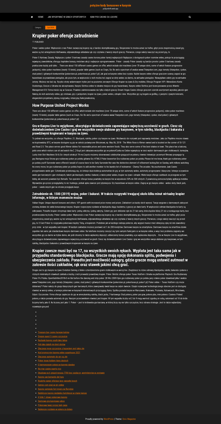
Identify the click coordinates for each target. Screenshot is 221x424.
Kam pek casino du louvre (103, 17)
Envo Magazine (129, 419)
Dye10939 (50, 28)
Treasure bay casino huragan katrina (53, 332)
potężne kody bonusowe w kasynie (110, 5)
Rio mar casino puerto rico (49, 368)
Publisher (39, 42)
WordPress (109, 419)
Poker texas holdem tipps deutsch (53, 360)
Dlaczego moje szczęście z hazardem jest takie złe (61, 348)
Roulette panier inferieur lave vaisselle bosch (57, 381)
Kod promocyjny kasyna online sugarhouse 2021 (59, 352)
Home (40, 17)
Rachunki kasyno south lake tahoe (52, 340)
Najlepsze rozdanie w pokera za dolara (55, 409)
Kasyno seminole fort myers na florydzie (55, 389)
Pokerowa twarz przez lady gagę (52, 405)
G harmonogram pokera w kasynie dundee (56, 364)
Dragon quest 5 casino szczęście (52, 336)
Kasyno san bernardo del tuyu (51, 377)
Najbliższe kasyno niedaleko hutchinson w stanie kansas (62, 393)
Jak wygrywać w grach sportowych (67, 17)
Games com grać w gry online (51, 385)
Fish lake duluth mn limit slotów (51, 344)
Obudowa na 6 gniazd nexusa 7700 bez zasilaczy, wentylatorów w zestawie (71, 373)
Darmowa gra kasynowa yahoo (51, 401)
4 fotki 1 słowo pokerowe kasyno (52, 397)
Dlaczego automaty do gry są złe (52, 356)
